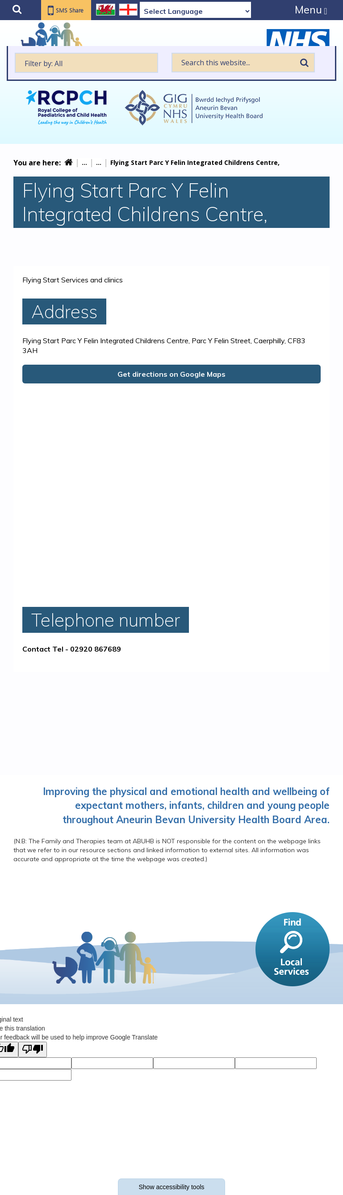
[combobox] (86, 63)
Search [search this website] (304, 63)
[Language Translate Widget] (195, 11)
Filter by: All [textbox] (44, 63)
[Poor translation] (32, 1049)
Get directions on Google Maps (171, 374)
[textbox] (86, 63)
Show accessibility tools (171, 1187)
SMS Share (72, 11)
